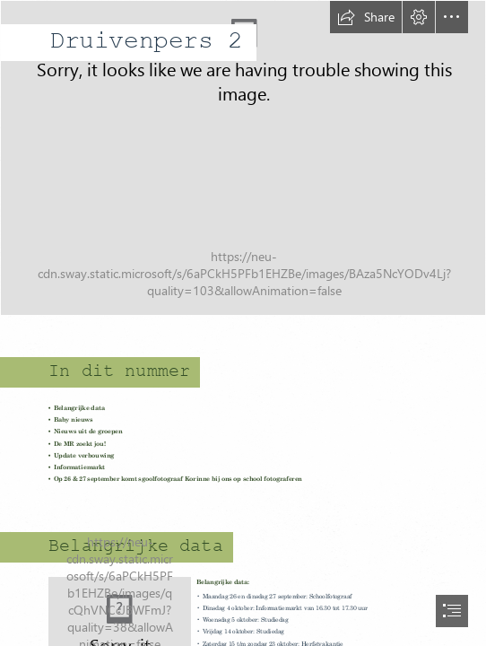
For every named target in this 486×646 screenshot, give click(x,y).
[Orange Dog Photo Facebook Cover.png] (243, 158)
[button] (366, 17)
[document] (243, 323)
